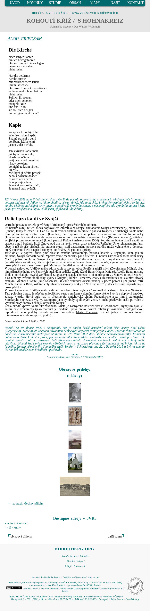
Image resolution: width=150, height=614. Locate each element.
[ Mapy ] (80, 561)
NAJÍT (115, 3)
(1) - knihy (14, 527)
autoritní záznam (17, 523)
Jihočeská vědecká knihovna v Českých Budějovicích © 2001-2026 (65, 577)
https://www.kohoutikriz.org (125, 599)
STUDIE (55, 3)
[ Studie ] (84, 556)
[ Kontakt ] (79, 566)
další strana (115, 536)
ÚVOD (15, 3)
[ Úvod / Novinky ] (70, 556)
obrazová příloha (21, 536)
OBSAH (75, 3)
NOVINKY (35, 3)
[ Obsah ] (70, 561)
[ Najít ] (69, 566)
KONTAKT (135, 3)
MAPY (95, 3)
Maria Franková (86, 312)
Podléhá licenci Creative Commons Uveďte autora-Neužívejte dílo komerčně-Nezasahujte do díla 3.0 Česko (65, 590)
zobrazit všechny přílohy (27, 503)
